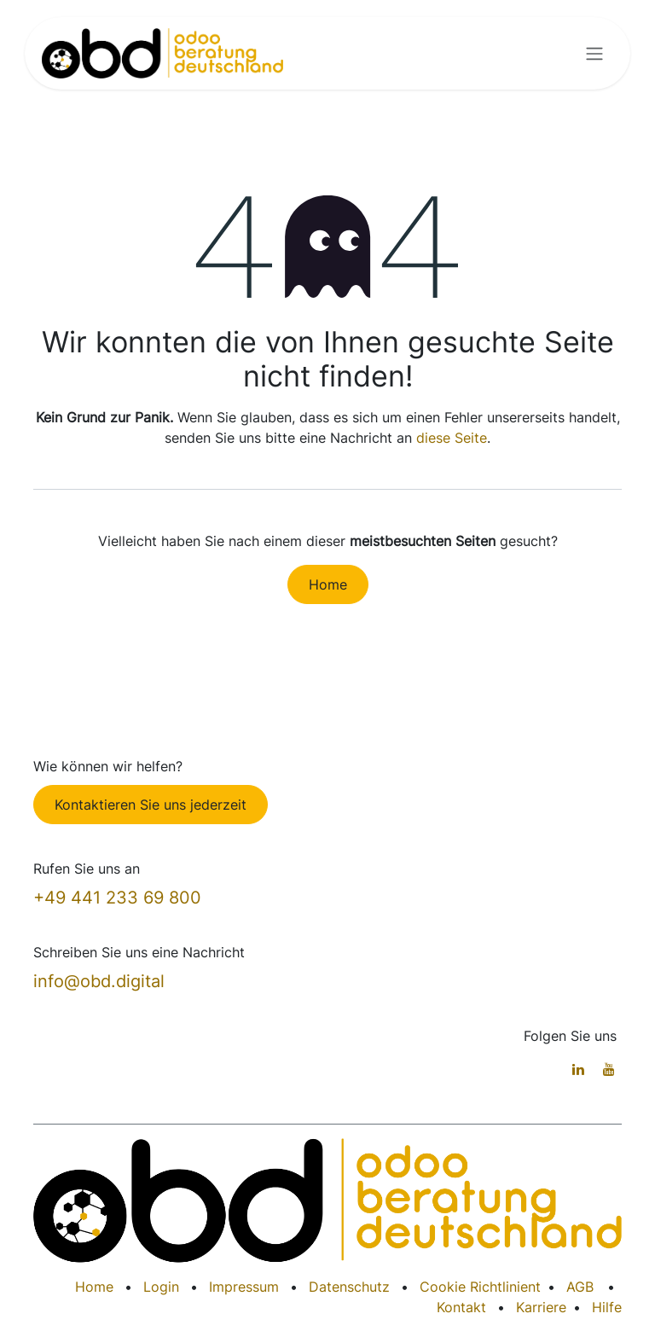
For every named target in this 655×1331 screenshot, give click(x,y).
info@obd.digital (99, 981)
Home (328, 584)
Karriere (541, 1307)
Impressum (244, 1286)
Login (161, 1286)
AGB (580, 1286)
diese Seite (451, 437)
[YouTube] (609, 1069)
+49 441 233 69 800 (117, 897)
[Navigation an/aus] (594, 53)
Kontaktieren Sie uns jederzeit (150, 804)
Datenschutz (349, 1286)
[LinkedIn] (578, 1069)
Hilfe (607, 1307)
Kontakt (461, 1307)
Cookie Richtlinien (478, 1286)
